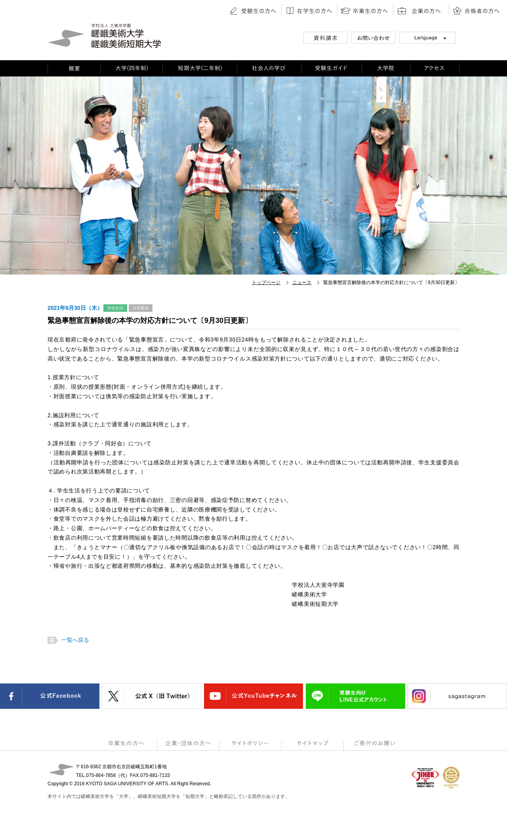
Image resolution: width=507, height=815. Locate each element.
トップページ (266, 282)
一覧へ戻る (74, 640)
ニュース (301, 282)
